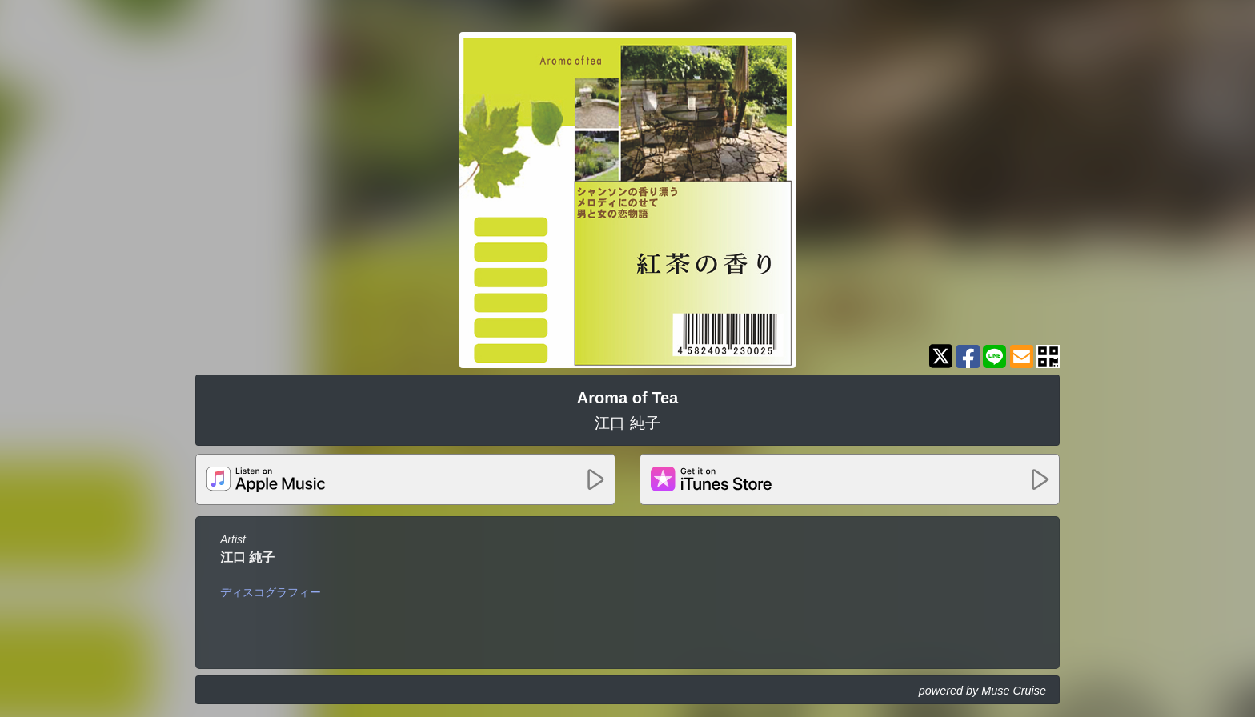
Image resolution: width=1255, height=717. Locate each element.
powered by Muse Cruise (982, 690)
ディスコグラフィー (270, 592)
